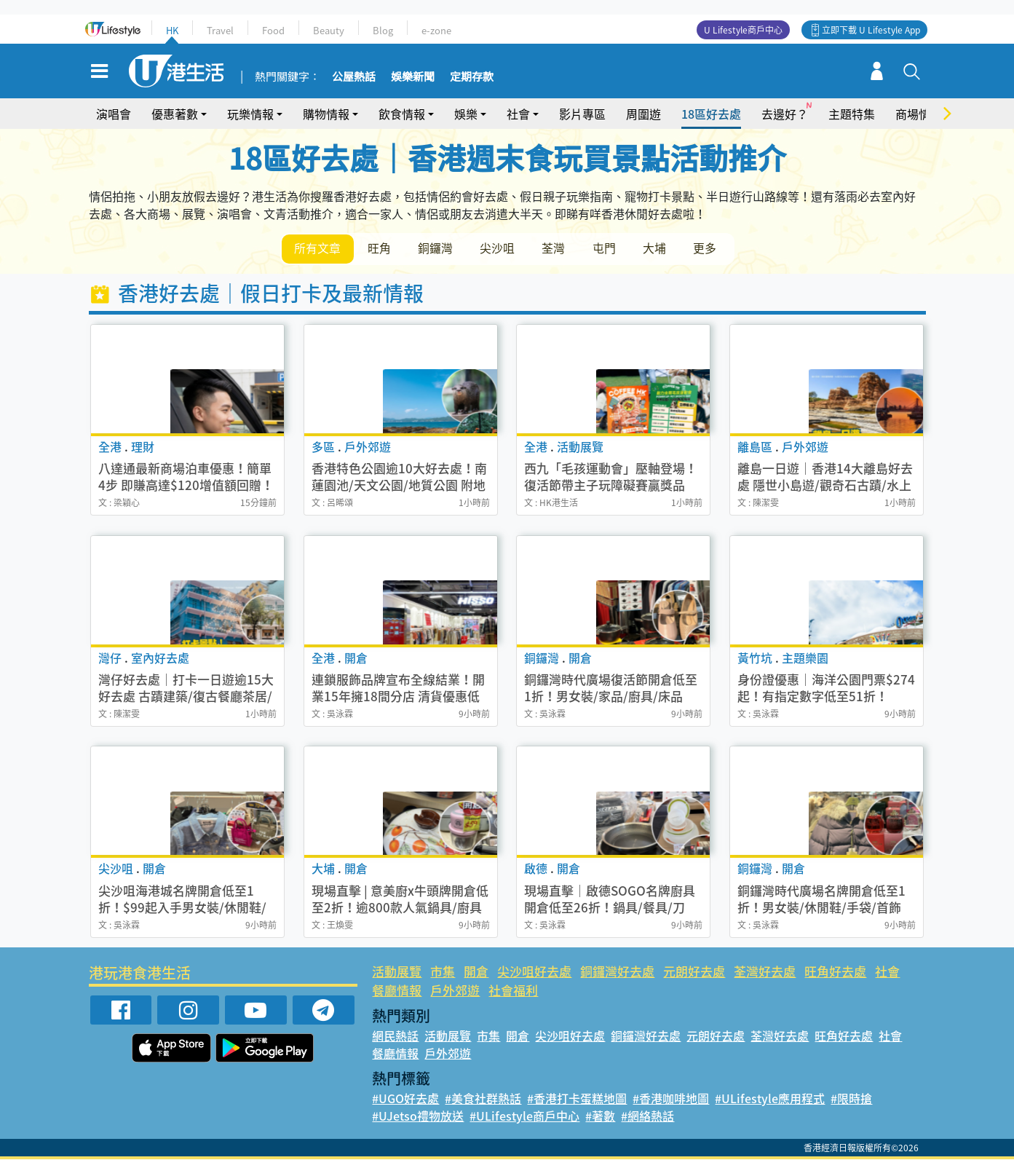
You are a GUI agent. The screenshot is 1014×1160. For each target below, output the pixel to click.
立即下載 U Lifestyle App (871, 29)
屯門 (607, 248)
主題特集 (851, 113)
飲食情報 (402, 113)
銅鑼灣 (437, 248)
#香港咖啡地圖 (671, 1099)
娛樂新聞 (413, 77)
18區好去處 (711, 113)
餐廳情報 (396, 990)
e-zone (436, 30)
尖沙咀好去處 (534, 972)
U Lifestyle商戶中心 (743, 29)
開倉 (476, 972)
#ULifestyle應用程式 (770, 1099)
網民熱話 (395, 1036)
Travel (220, 30)
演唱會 (113, 113)
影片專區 (582, 113)
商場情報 (918, 113)
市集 (442, 972)
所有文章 (318, 248)
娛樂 (466, 113)
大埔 (658, 248)
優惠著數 (174, 113)
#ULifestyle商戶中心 (524, 1116)
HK (172, 30)
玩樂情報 (250, 113)
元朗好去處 (694, 972)
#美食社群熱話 (483, 1099)
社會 (518, 113)
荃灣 (557, 248)
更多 (709, 248)
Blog (383, 30)
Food (273, 30)
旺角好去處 (835, 972)
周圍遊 (643, 113)
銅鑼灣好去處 (617, 972)
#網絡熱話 (647, 1116)
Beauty (328, 30)
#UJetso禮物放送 (418, 1116)
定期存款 (472, 77)
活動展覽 (396, 972)
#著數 (600, 1116)
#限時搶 (851, 1099)
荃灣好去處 (765, 972)
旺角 (380, 248)
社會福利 (513, 990)
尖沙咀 (500, 248)
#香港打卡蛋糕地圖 (577, 1099)
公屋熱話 (354, 77)
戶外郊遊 (455, 990)
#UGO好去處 (405, 1099)
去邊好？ (784, 113)
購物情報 (326, 113)
